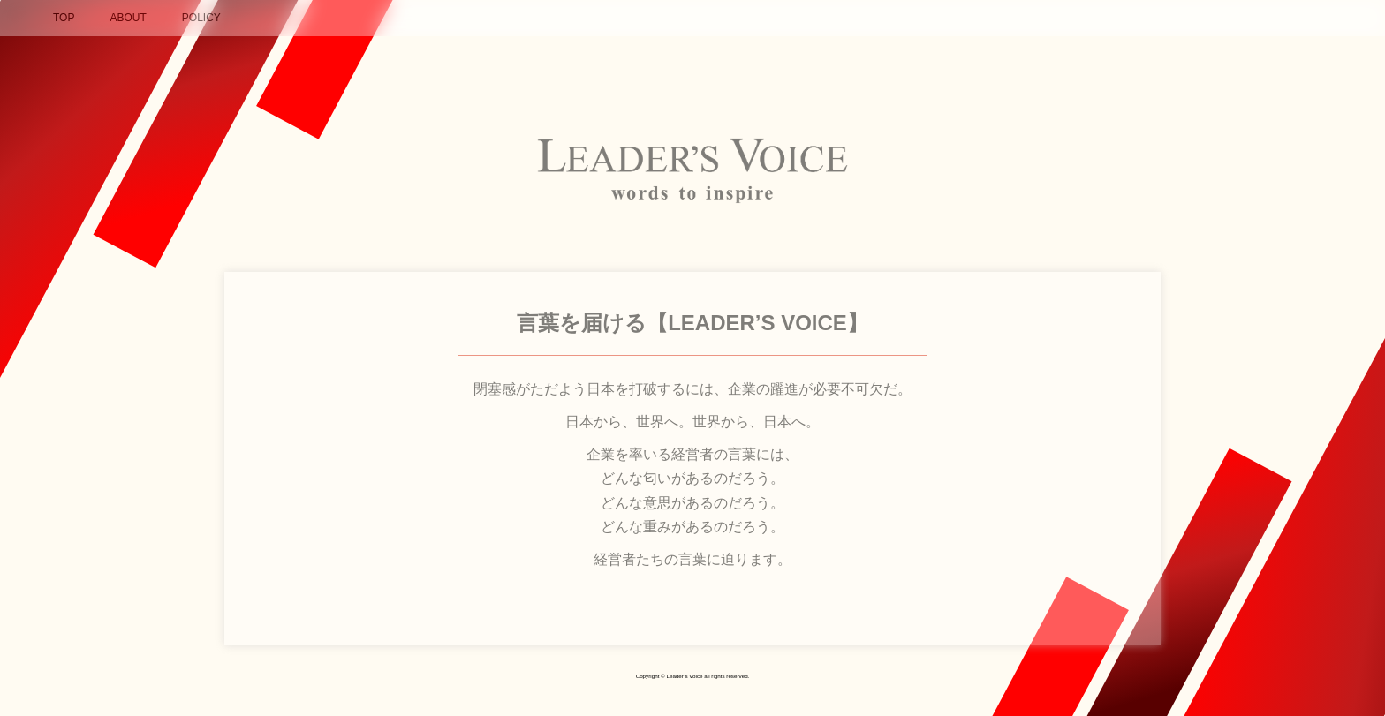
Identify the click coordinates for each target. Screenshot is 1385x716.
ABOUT (128, 17)
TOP (63, 17)
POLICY (201, 17)
